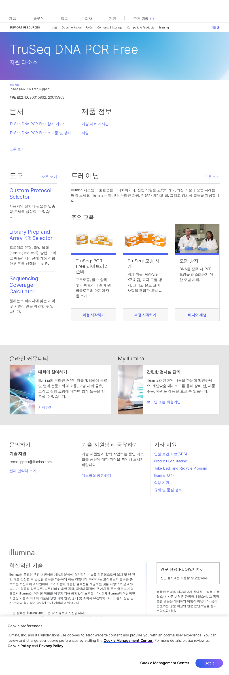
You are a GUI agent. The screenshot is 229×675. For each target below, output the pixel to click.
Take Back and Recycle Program (180, 468)
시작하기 (45, 407)
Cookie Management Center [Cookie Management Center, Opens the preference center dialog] (164, 666)
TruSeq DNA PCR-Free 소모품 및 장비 (40, 133)
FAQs (89, 27)
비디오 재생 (197, 315)
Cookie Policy (19, 649)
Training (164, 27)
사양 (85, 133)
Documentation (72, 27)
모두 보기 (17, 149)
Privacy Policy (51, 649)
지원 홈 (215, 27)
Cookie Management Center (128, 643)
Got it (209, 666)
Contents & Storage (110, 27)
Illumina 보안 (164, 475)
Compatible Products (141, 27)
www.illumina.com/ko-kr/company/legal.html (65, 617)
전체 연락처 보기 (22, 470)
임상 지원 (161, 482)
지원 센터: (14, 85)
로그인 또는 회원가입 (164, 402)
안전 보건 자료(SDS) (170, 454)
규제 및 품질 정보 (168, 490)
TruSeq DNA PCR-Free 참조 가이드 (37, 124)
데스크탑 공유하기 (96, 475)
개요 (54, 27)
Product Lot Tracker (170, 461)
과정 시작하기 (94, 315)
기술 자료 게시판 (95, 124)
